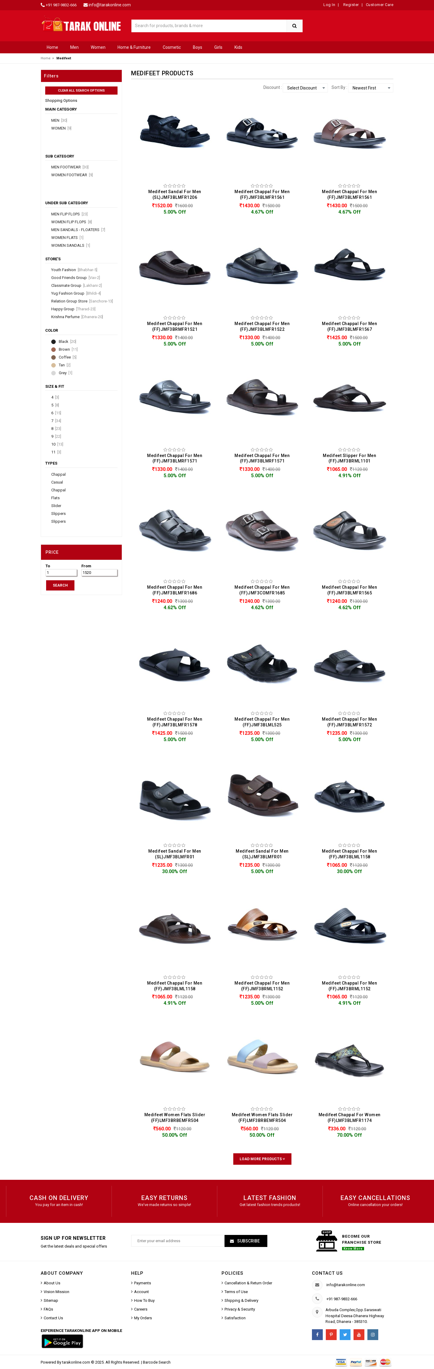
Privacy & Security (240, 1309)
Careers (140, 1309)
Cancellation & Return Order (248, 1283)
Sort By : (339, 87)
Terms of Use (236, 1291)
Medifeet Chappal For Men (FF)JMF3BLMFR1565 (349, 590)
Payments (142, 1283)
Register (350, 4)
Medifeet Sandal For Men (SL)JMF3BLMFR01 (174, 854)
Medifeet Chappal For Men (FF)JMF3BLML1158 (349, 854)
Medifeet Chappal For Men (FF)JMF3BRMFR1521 (174, 326)
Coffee (68, 357)
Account (141, 1291)
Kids (238, 47)
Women (98, 47)
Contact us (327, 1273)
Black (67, 341)
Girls (218, 47)
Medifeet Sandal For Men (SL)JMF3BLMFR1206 (174, 194)
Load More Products (262, 1159)
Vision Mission (56, 1291)
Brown (68, 349)
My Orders (143, 1318)
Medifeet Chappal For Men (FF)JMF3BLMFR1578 (174, 722)
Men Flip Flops (69, 214)
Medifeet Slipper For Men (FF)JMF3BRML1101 (349, 458)
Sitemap (51, 1300)
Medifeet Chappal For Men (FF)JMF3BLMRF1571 (174, 458)
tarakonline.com (76, 1362)
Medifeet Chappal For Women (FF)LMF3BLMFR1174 (350, 1117)
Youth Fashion (74, 270)
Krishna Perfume (77, 317)
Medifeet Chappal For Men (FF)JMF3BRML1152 (262, 986)
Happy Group (73, 309)
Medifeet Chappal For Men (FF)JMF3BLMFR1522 (262, 326)
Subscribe (248, 1241)
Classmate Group (76, 285)
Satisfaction (235, 1318)
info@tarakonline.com (110, 4)
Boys (197, 47)
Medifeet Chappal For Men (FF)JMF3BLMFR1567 (349, 326)
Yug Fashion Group (76, 293)
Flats (55, 498)
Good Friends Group (75, 278)
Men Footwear (70, 167)
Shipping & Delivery (241, 1300)
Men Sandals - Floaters (78, 230)
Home (52, 47)
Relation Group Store (82, 301)
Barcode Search (157, 1362)
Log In (329, 4)
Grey (65, 373)
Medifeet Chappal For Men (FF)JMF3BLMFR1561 (262, 194)
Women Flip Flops (71, 222)
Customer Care (380, 4)
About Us (52, 1283)
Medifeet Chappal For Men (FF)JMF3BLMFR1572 (349, 722)
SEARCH (60, 585)
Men (74, 47)
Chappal (58, 474)
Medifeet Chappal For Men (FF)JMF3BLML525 (262, 722)
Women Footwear (72, 175)
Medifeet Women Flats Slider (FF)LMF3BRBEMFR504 (175, 1117)
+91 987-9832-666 (61, 5)
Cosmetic (172, 47)
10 (57, 444)
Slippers (58, 513)
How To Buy (144, 1300)
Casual (57, 482)
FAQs (48, 1309)
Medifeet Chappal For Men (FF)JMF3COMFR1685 (262, 590)
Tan (65, 365)
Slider (56, 506)
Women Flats (67, 238)
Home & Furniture (134, 47)
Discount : (272, 87)
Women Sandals (70, 245)
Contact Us (53, 1318)
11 (56, 452)
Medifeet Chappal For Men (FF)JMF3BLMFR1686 (174, 590)
